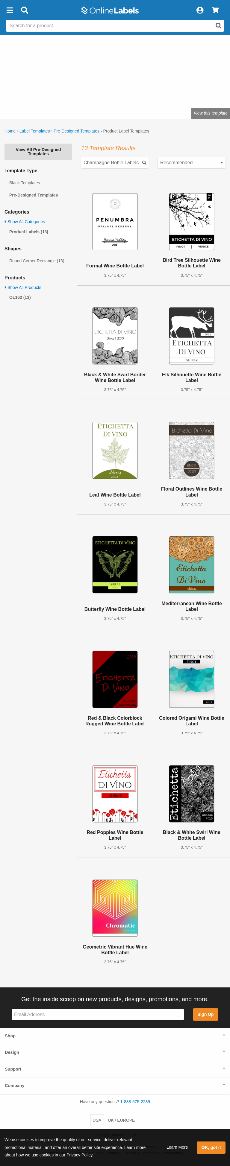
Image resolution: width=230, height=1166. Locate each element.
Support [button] (13, 1069)
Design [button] (12, 1052)
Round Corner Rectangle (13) (36, 260)
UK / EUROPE (121, 1120)
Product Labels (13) (28, 231)
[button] (9, 10)
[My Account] (199, 10)
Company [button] (15, 1085)
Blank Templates (24, 182)
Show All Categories (24, 221)
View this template (211, 113)
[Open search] (218, 25)
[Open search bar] (24, 10)
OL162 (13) (20, 297)
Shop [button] (10, 1035)
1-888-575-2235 (135, 1101)
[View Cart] (215, 10)
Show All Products (22, 287)
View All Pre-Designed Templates (38, 151)
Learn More (177, 1147)
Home (10, 131)
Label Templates (34, 131)
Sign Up (205, 1014)
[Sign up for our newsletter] (98, 1014)
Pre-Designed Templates (76, 131)
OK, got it (211, 1147)
